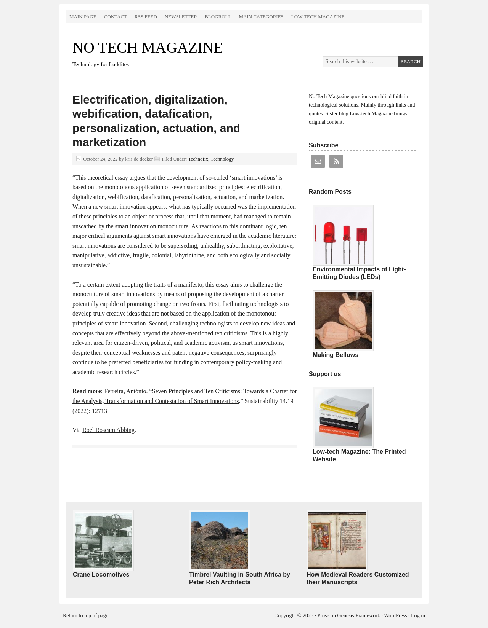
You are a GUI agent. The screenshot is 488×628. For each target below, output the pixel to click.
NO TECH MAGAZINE (147, 47)
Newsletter (181, 16)
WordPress (395, 615)
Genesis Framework (358, 615)
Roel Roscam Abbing (108, 430)
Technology (222, 159)
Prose (323, 615)
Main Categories (261, 16)
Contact (115, 16)
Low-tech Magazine (318, 16)
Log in (418, 615)
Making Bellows (335, 355)
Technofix (198, 159)
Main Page (82, 16)
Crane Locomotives (101, 574)
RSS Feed (146, 16)
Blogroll (218, 16)
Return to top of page (85, 615)
